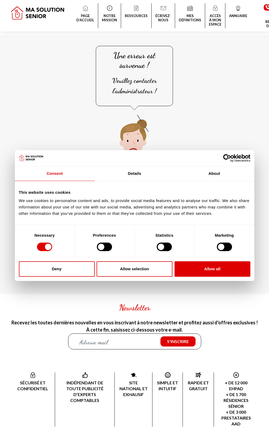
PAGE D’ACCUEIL (85, 14)
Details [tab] (134, 173)
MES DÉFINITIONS (190, 14)
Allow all (212, 269)
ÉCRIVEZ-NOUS (163, 14)
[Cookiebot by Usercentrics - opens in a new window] (227, 158)
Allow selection (134, 269)
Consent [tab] (55, 173)
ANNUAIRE (238, 12)
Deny (57, 269)
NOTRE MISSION (109, 14)
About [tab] (214, 173)
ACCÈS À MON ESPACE (215, 16)
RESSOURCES (136, 12)
